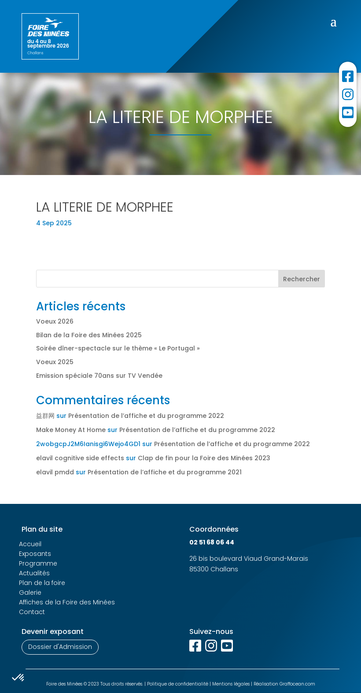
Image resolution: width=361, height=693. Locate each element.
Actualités (34, 573)
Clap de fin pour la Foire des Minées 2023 (204, 458)
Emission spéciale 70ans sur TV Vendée (99, 375)
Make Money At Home (71, 429)
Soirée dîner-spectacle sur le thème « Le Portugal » (118, 348)
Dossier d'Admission (60, 646)
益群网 (45, 415)
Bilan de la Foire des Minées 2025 (89, 335)
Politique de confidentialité (177, 684)
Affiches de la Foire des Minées (67, 602)
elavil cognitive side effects (80, 458)
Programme (38, 563)
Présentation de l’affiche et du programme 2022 (146, 415)
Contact (32, 612)
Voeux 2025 (55, 362)
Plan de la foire (42, 583)
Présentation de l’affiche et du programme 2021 (165, 472)
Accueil (30, 544)
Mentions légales (231, 684)
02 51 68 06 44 (211, 542)
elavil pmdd (55, 472)
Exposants (35, 554)
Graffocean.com (297, 684)
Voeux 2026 (55, 321)
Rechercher (301, 279)
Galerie (30, 592)
